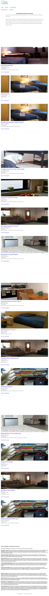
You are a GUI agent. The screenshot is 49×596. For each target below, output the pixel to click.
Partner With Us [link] (13, 7)
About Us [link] (6, 7)
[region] (24, 37)
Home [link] (2, 7)
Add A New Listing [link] (4, 9)
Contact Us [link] (11, 9)
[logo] (4, 2)
